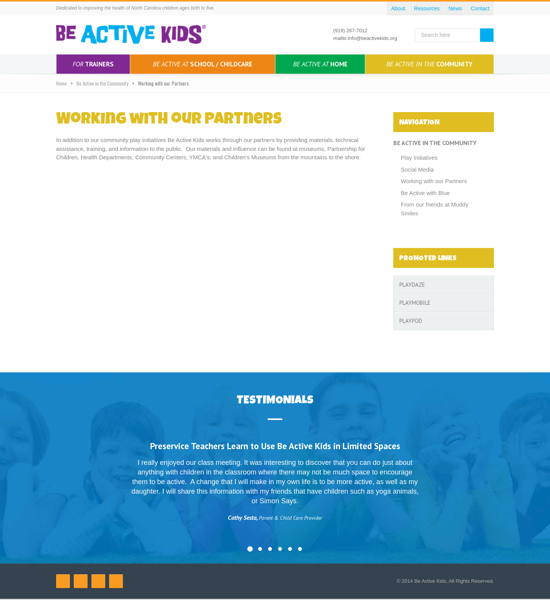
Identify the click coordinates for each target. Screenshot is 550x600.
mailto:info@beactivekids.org (365, 38)
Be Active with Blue (425, 193)
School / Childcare (202, 64)
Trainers (93, 64)
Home (320, 64)
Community (429, 64)
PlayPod (410, 320)
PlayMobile (415, 302)
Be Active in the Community (102, 83)
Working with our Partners (434, 181)
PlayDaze (412, 284)
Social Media (417, 169)
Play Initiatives (419, 157)
